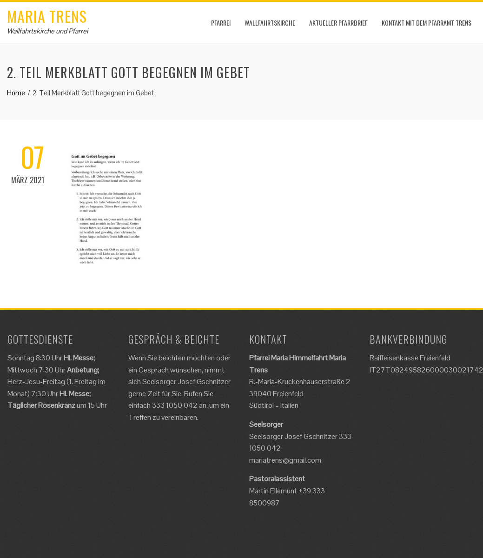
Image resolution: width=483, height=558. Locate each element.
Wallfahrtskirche (270, 22)
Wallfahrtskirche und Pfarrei (47, 31)
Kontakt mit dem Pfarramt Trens (426, 22)
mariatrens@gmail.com (285, 460)
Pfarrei (221, 22)
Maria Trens (47, 16)
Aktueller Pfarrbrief (338, 22)
